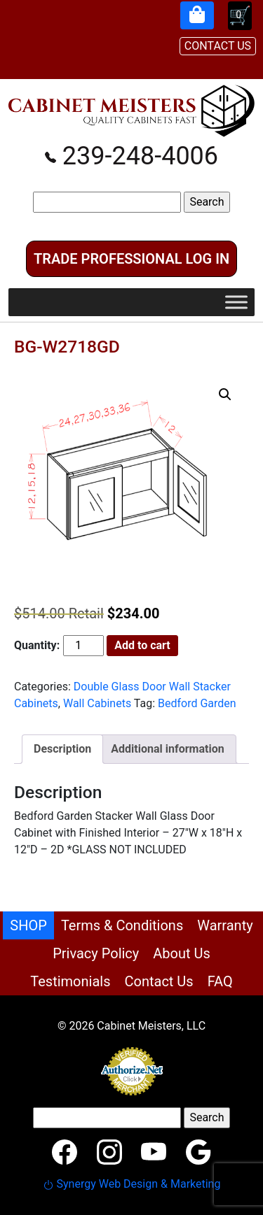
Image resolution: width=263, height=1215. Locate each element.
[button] (225, 394)
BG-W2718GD (67, 346)
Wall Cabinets (97, 703)
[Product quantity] (83, 645)
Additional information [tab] (167, 748)
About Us (181, 953)
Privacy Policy (96, 953)
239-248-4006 (131, 156)
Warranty (224, 925)
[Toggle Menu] (236, 301)
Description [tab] (62, 748)
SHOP (28, 925)
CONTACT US (217, 45)
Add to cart (142, 645)
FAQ (220, 981)
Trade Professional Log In (131, 258)
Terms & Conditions (122, 925)
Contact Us (158, 981)
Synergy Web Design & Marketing (132, 1184)
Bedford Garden (197, 703)
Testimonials (70, 981)
